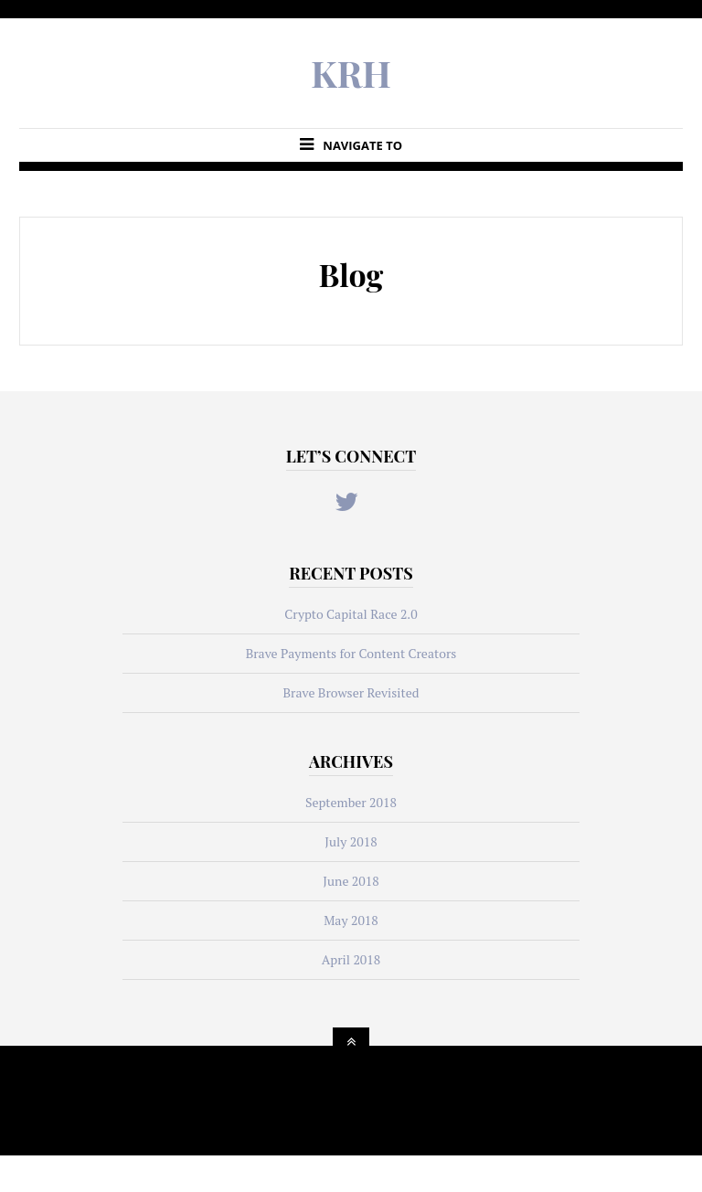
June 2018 (350, 880)
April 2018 (351, 959)
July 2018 (350, 841)
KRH (351, 72)
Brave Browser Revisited (350, 692)
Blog (351, 274)
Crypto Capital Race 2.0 (350, 614)
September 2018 (351, 802)
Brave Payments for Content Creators (351, 653)
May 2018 (351, 920)
